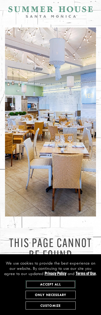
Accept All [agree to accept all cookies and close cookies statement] (50, 284)
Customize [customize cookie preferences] (50, 306)
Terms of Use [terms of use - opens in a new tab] (86, 274)
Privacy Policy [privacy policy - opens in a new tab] (55, 274)
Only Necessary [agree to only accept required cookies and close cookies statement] (50, 295)
